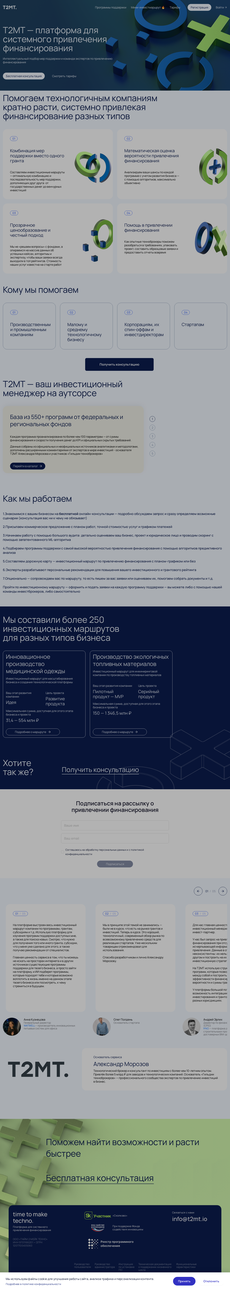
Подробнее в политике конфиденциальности (33, 1284)
